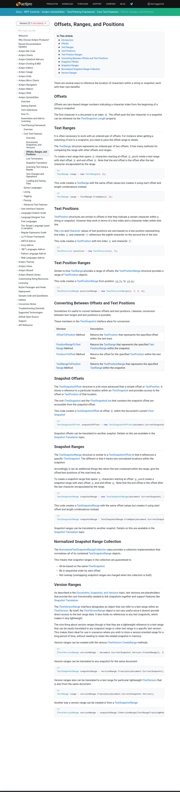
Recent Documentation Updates (30, 45)
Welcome (23, 35)
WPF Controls (31, 11)
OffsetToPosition (65, 334)
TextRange (65, 146)
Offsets (65, 43)
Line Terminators (34, 158)
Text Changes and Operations (35, 175)
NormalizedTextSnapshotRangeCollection (82, 549)
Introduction (67, 40)
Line (61, 230)
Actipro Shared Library (30, 274)
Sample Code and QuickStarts (33, 295)
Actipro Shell (25, 93)
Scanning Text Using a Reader (37, 168)
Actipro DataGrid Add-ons (31, 59)
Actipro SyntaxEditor (53, 11)
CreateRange (129, 642)
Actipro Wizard (26, 270)
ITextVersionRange (69, 606)
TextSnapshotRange (70, 454)
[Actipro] (24, 4)
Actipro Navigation (28, 84)
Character (74, 230)
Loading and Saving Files (36, 182)
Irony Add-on (27, 245)
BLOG (122, 4)
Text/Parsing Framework (81, 11)
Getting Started (28, 106)
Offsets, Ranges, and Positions (36, 153)
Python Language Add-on (33, 253)
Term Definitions (29, 110)
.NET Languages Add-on (33, 249)
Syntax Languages (33, 187)
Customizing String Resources (33, 279)
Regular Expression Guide (33, 232)
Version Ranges (69, 73)
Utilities (22, 300)
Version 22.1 (32, 23)
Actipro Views (25, 266)
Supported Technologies (31, 312)
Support (22, 321)
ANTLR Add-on (28, 241)
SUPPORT (97, 4)
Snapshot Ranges (70, 65)
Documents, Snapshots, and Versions (34, 145)
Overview (25, 101)
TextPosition (61, 216)
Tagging (28, 196)
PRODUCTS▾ (52, 4)
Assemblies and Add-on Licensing (33, 119)
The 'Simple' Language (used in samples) (35, 227)
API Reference (26, 325)
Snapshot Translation (36, 163)
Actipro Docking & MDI (30, 63)
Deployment (24, 291)
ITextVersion (61, 610)
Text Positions (68, 51)
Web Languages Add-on (33, 257)
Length (102, 118)
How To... (25, 114)
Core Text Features (107, 11)
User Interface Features (32, 208)
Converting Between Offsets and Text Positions (84, 58)
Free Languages (29, 221)
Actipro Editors (26, 68)
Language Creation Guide (33, 213)
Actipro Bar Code (27, 51)
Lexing (27, 192)
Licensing (23, 283)
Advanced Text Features (35, 204)
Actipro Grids (25, 76)
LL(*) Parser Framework (33, 236)
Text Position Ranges (71, 54)
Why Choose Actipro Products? (34, 40)
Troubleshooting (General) (31, 308)
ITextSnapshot (89, 118)
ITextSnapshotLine (100, 400)
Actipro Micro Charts (29, 80)
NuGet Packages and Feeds (32, 287)
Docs (19, 11)
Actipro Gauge (26, 72)
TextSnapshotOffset (70, 386)
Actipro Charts (26, 55)
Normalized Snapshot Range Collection (80, 69)
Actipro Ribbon (26, 89)
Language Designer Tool (33, 217)
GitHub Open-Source (29, 317)
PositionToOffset (65, 354)
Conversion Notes (27, 304)
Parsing (27, 200)
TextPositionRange (130, 270)
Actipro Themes (26, 262)
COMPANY (111, 4)
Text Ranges (67, 47)
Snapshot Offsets (70, 61)
